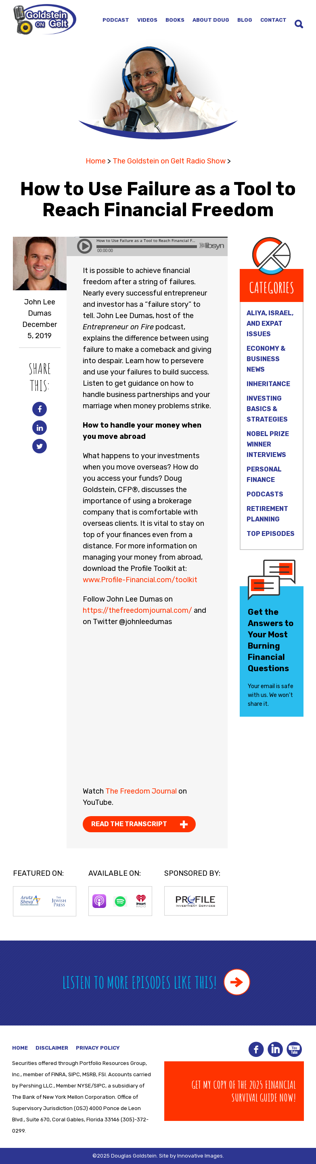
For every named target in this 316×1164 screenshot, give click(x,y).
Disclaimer (52, 1048)
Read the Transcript (129, 824)
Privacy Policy (98, 1048)
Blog (244, 20)
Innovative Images (200, 1156)
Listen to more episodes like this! (156, 982)
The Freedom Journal (141, 791)
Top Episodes (271, 534)
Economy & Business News (266, 359)
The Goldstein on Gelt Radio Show (169, 161)
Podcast (116, 20)
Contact (273, 20)
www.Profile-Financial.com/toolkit (140, 579)
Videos (147, 20)
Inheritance (268, 384)
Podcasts (265, 494)
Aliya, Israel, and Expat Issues (270, 323)
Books (174, 20)
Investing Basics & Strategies (267, 409)
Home (96, 161)
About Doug (211, 20)
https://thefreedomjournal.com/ (137, 610)
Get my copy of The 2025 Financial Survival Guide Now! (244, 1091)
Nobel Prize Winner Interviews (268, 444)
